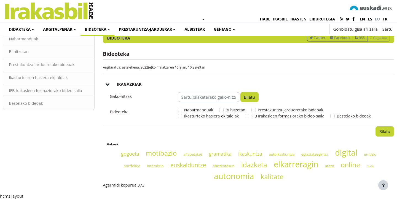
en (362, 19)
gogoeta (127, 181)
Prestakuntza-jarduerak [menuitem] (145, 29)
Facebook (328, 58)
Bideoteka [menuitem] (95, 29)
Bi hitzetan (31, 72)
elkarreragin (293, 192)
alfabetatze (189, 181)
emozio (367, 181)
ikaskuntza (247, 181)
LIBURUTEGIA (322, 19)
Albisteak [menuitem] (194, 29)
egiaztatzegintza (312, 181)
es (370, 19)
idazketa (251, 192)
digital (343, 180)
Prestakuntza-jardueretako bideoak (55, 86)
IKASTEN (298, 19)
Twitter (305, 58)
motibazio (158, 180)
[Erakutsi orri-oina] (383, 185)
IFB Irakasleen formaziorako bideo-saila (54, 115)
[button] (309, 29)
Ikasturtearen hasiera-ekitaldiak (51, 99)
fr (385, 19)
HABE (265, 19)
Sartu (387, 29)
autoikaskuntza (278, 181)
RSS (348, 58)
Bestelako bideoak (39, 131)
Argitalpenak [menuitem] (57, 29)
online (347, 192)
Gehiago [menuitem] (223, 29)
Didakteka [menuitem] (20, 29)
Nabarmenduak (36, 59)
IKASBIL (280, 19)
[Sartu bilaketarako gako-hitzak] (333, 44)
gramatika (217, 181)
